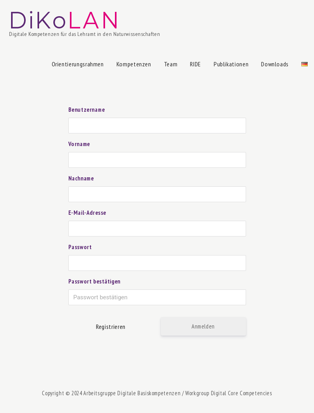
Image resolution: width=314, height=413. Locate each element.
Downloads (275, 64)
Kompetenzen (134, 64)
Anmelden (203, 326)
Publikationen (231, 64)
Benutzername (86, 109)
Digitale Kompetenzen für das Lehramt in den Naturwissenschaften (84, 34)
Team (171, 64)
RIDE (195, 64)
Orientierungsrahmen (78, 64)
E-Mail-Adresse (87, 212)
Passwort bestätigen (94, 281)
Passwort (80, 247)
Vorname (79, 144)
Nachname (81, 178)
